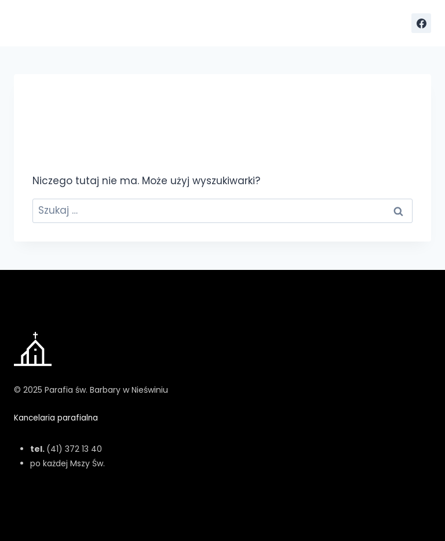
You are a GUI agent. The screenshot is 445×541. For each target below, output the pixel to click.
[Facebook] (421, 23)
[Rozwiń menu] (393, 23)
